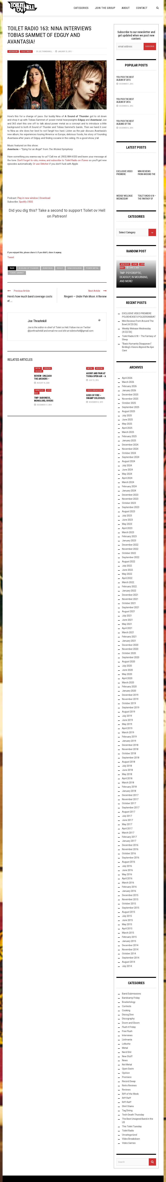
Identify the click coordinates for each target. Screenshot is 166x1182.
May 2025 (127, 423)
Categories (81, 8)
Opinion (47, 368)
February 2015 (129, 937)
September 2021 (130, 607)
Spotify (23, 201)
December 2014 (130, 945)
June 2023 (127, 519)
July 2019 (127, 716)
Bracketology (128, 1002)
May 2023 (127, 524)
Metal (38, 368)
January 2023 (129, 540)
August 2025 (128, 411)
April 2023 (127, 528)
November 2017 (130, 799)
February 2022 (129, 586)
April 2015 (127, 928)
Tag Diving (127, 1110)
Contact (141, 8)
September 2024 (130, 457)
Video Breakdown (94, 390)
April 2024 (127, 478)
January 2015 (129, 941)
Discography (128, 1018)
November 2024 (130, 449)
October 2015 (129, 903)
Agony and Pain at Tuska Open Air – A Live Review (96, 376)
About (126, 8)
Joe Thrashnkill (45, 51)
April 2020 (127, 678)
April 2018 (127, 778)
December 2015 (130, 895)
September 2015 (130, 907)
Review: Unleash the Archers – (43, 379)
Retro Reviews (129, 1085)
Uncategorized (129, 1135)
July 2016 (127, 866)
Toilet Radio (26, 51)
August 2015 (128, 912)
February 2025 (129, 436)
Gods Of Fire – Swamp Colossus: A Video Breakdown (96, 398)
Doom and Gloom (131, 1023)
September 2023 (130, 507)
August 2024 (128, 461)
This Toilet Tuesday (132, 1126)
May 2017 (127, 824)
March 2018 (128, 782)
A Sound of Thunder (28, 268)
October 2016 (129, 853)
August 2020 (128, 661)
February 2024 (129, 486)
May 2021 (127, 624)
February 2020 (129, 686)
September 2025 (130, 407)
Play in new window (27, 198)
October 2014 (129, 953)
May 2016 (127, 874)
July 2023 (127, 515)
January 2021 (129, 640)
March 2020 (128, 682)
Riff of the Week (130, 1094)
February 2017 (129, 837)
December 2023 (130, 495)
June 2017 (127, 820)
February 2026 (129, 386)
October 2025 (129, 403)
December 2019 (130, 695)
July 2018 (127, 766)
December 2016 (130, 845)
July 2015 (127, 916)
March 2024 (128, 482)
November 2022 (130, 549)
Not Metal (127, 1064)
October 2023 (129, 503)
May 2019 (127, 724)
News (135, 264)
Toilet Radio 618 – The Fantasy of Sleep (147, 198)
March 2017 (128, 832)
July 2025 (127, 415)
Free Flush (127, 1031)
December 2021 (130, 595)
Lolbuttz (126, 1043)
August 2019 (128, 711)
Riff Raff (126, 1098)
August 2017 (128, 811)
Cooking (126, 1010)
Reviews (38, 371)
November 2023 (130, 499)
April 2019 (127, 728)
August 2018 (128, 762)
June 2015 (127, 920)
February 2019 (129, 736)
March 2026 (128, 382)
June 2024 (127, 469)
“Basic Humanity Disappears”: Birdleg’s (138, 347)
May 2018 (127, 774)
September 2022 (130, 557)
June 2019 (127, 720)
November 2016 (130, 849)
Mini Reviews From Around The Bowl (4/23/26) (146, 174)
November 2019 (130, 699)
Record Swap (129, 1081)
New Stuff (39, 390)
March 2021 (128, 632)
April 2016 (127, 878)
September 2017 (130, 807)
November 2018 (130, 749)
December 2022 (130, 544)
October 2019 (129, 703)
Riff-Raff (126, 1102)
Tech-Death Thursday (133, 1114)
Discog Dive (128, 1014)
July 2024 (127, 465)
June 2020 (127, 670)
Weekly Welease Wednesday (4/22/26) (124, 198)
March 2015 (128, 932)
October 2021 (129, 603)
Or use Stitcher (41, 163)
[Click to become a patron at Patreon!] (57, 234)
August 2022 (128, 561)
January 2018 (129, 791)
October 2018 (129, 753)
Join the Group (105, 8)
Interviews (13, 51)
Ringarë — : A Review (85, 296)
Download (45, 198)
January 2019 (129, 741)
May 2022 (127, 574)
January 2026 (129, 390)
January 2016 (129, 891)
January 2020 (129, 690)
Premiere (127, 1077)
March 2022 (128, 582)
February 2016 (129, 887)
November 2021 (130, 599)
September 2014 (130, 957)
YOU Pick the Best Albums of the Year (125, 124)
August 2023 (128, 511)
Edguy (60, 268)
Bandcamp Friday (131, 998)
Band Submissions (131, 993)
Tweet (10, 257)
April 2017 (127, 828)
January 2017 (129, 841)
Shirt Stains (128, 1106)
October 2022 (129, 553)
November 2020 (130, 649)
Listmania (127, 1039)
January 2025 (129, 440)
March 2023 (128, 532)
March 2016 (128, 882)
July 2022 (127, 565)
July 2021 (127, 615)
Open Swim (128, 1068)
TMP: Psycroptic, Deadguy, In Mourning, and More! (134, 277)
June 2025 (127, 419)
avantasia (47, 268)
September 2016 (130, 857)
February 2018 (129, 786)
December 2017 (130, 795)
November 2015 (130, 899)
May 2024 (127, 474)
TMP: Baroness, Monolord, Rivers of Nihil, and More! (44, 401)
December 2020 (130, 645)
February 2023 (129, 536)
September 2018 (130, 757)
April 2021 (127, 628)
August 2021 (128, 611)
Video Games (129, 1143)
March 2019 (128, 732)
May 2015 (127, 924)
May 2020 (127, 674)
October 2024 (129, 453)
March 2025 (128, 432)
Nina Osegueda (74, 268)
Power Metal (92, 268)
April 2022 (127, 578)
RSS (30, 201)
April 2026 (127, 378)
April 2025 (127, 428)
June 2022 (127, 570)
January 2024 (129, 490)
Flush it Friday (129, 1027)
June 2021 (127, 620)
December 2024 (130, 444)
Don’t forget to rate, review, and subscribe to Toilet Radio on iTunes (52, 160)
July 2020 (127, 665)
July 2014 (127, 966)
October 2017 (129, 803)
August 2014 (128, 962)
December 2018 (130, 745)
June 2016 (127, 870)
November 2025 (130, 398)
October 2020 (129, 653)
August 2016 (128, 862)
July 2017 (127, 816)
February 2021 (129, 636)
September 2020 (130, 657)
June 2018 (127, 770)
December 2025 (130, 394)
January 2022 (129, 590)
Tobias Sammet (17, 273)
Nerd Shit (126, 1052)
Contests (126, 1006)
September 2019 (130, 707)
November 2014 (130, 949)
